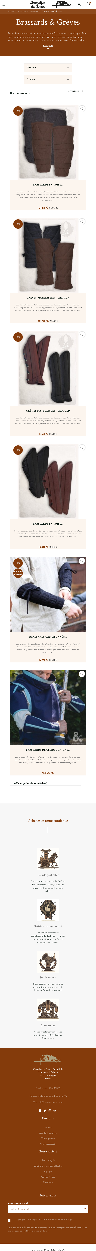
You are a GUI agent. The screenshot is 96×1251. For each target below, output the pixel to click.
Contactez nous (48, 1177)
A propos (48, 1171)
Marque (31, 67)
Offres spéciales (48, 1138)
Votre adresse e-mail (18, 1203)
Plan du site (48, 1182)
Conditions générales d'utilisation (48, 1166)
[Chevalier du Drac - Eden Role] (50, 4)
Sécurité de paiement (48, 1133)
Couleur (31, 79)
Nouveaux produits (48, 1144)
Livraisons (48, 1127)
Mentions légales (48, 1160)
